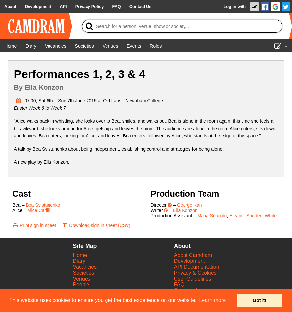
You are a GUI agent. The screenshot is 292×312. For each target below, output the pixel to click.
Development (189, 261)
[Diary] (31, 45)
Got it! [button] (259, 300)
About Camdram (193, 255)
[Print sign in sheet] (34, 225)
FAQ (179, 284)
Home (80, 255)
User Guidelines (192, 278)
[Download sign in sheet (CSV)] (96, 225)
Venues (81, 278)
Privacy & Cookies (195, 273)
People (81, 284)
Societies (83, 273)
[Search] (182, 26)
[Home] (10, 45)
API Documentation (196, 267)
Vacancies (85, 267)
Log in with (235, 6)
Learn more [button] (212, 300)
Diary (79, 261)
